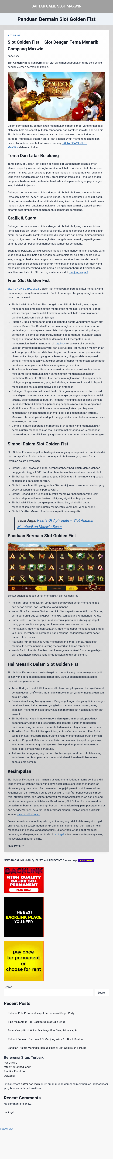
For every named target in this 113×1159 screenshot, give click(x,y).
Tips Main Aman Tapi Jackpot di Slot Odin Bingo (37, 1021)
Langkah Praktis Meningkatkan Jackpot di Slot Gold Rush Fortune (47, 1047)
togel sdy (60, 343)
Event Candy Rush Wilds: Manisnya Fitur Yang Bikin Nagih (42, 1030)
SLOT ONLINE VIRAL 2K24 (23, 288)
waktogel (9, 1075)
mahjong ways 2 (78, 272)
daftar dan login (30, 1084)
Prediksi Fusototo (14, 1071)
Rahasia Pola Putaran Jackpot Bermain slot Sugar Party (41, 1013)
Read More (16, 846)
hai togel (59, 834)
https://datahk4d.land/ (17, 1067)
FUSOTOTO (10, 1062)
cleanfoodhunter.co (28, 814)
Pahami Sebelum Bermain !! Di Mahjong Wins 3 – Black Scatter (45, 1039)
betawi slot (6, 1128)
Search (8, 987)
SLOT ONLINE (14, 35)
